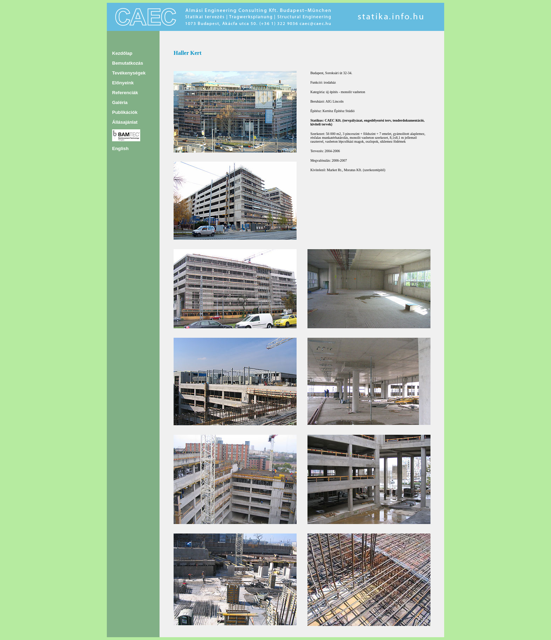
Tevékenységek (128, 73)
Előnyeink (123, 82)
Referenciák (125, 92)
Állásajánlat (124, 122)
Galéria (120, 102)
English (120, 148)
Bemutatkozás (127, 63)
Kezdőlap (122, 53)
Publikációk (124, 112)
